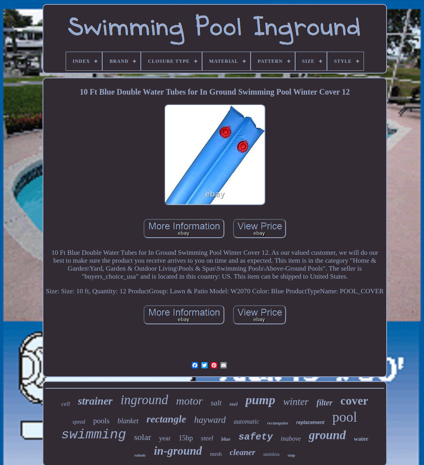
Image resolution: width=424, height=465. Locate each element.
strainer (95, 401)
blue (225, 439)
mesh (216, 454)
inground (144, 400)
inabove (291, 438)
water (361, 439)
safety (255, 437)
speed (78, 422)
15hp (186, 438)
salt (216, 403)
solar (142, 437)
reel (233, 404)
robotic (140, 455)
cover (354, 400)
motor (189, 401)
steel (207, 438)
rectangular (277, 422)
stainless (271, 454)
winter (296, 401)
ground (327, 435)
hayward (210, 420)
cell (65, 404)
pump (260, 400)
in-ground (178, 450)
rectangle (166, 419)
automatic (246, 421)
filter (325, 402)
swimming (93, 434)
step (291, 455)
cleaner (242, 452)
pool (345, 417)
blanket (127, 421)
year (165, 438)
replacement (310, 422)
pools (101, 421)
